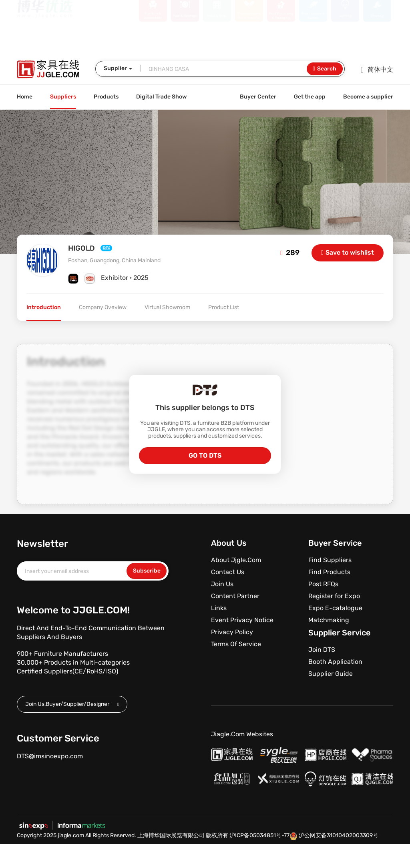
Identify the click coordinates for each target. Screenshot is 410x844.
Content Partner (235, 596)
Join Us (222, 584)
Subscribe (147, 570)
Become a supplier (368, 96)
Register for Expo (334, 596)
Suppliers (63, 96)
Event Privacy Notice (242, 620)
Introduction (43, 307)
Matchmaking (328, 620)
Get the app (310, 96)
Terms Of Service (236, 644)
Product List (223, 307)
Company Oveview (103, 307)
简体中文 (377, 69)
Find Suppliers (330, 560)
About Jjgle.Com (236, 560)
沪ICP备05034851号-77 (259, 835)
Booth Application (335, 661)
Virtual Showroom (167, 307)
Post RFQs (323, 584)
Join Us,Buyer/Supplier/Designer (72, 704)
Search (324, 69)
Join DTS (321, 649)
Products (106, 96)
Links (219, 608)
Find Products (329, 572)
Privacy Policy (232, 632)
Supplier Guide (330, 673)
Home (24, 96)
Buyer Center (258, 96)
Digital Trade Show (161, 96)
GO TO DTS (205, 455)
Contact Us (227, 572)
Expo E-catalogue (335, 608)
